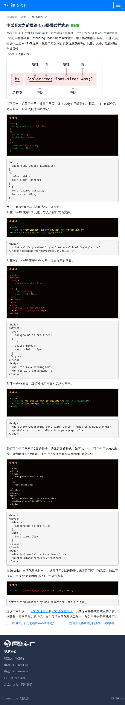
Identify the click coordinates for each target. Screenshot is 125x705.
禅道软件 (24, 698)
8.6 (117, 699)
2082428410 (17, 678)
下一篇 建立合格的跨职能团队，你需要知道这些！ (91, 623)
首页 (24, 17)
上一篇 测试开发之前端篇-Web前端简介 (30, 623)
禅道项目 (37, 17)
